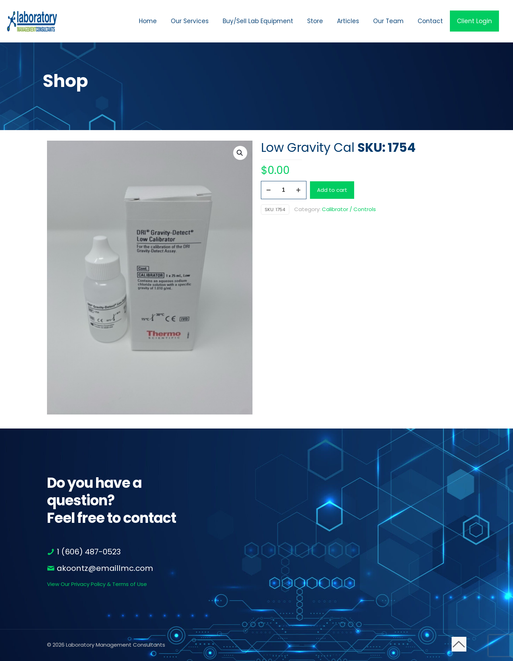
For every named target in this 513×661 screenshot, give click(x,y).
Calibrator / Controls (349, 209)
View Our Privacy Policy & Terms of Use (97, 584)
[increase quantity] (298, 190)
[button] (240, 153)
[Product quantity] (283, 190)
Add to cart (332, 190)
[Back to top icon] (459, 644)
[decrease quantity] (269, 190)
